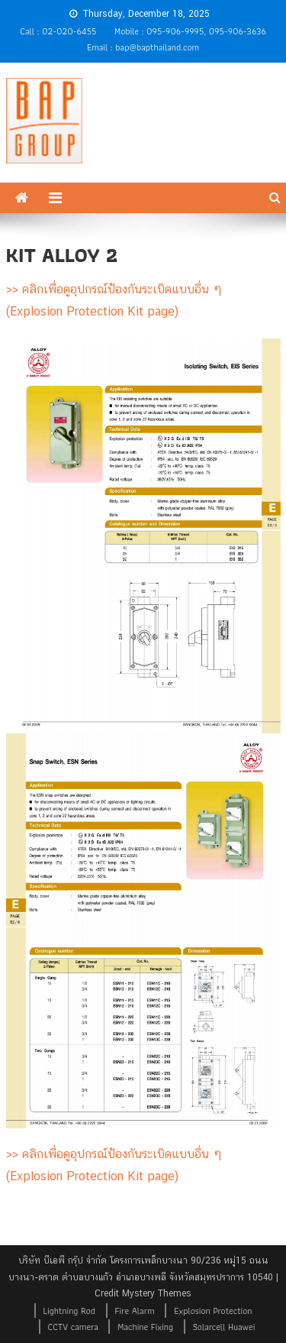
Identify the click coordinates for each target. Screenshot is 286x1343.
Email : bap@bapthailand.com (143, 47)
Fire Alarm (135, 1310)
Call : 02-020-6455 (58, 31)
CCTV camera (73, 1326)
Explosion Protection (213, 1310)
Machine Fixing (145, 1326)
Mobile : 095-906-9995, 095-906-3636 (190, 31)
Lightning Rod (69, 1310)
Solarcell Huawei (224, 1326)
